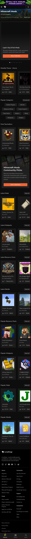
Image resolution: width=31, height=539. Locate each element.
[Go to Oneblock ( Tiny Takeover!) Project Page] (8, 432)
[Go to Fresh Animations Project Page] (8, 336)
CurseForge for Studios (22, 511)
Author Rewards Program (6, 505)
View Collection (15, 56)
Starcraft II (4, 484)
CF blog (18, 479)
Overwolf (19, 508)
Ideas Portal (19, 476)
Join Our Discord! (21, 473)
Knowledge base (21, 496)
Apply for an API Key (7, 509)
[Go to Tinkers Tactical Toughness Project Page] (8, 208)
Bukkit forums (20, 487)
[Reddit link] (18, 464)
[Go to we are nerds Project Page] (8, 240)
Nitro (18, 517)
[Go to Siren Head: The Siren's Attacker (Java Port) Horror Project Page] (8, 83)
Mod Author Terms (6, 531)
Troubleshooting (21, 499)
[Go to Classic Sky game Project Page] (8, 304)
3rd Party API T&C (6, 512)
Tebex (18, 514)
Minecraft (4, 476)
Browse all (26, 100)
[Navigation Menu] (1, 7)
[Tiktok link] (6, 464)
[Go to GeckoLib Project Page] (8, 400)
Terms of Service (6, 522)
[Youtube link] (9, 464)
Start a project (5, 499)
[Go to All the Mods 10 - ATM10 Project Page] (8, 368)
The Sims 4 (4, 481)
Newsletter (19, 481)
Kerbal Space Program (7, 487)
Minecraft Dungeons (7, 490)
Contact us (19, 502)
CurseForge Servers (21, 490)
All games (4, 473)
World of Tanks (5, 492)
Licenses (4, 528)
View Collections (15, 184)
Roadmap (19, 484)
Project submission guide (8, 502)
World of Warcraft (6, 479)
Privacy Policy (5, 525)
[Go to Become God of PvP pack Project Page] (8, 272)
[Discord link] (12, 464)
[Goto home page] (5, 7)
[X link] (15, 464)
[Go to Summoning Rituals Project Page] (8, 139)
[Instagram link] (3, 464)
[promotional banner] (15, 2)
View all (27, 193)
